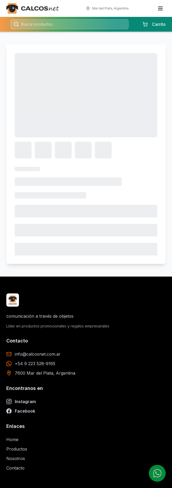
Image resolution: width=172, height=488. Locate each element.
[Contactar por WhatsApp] (157, 473)
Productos (16, 449)
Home (12, 439)
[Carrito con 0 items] (145, 24)
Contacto (15, 468)
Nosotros (15, 458)
